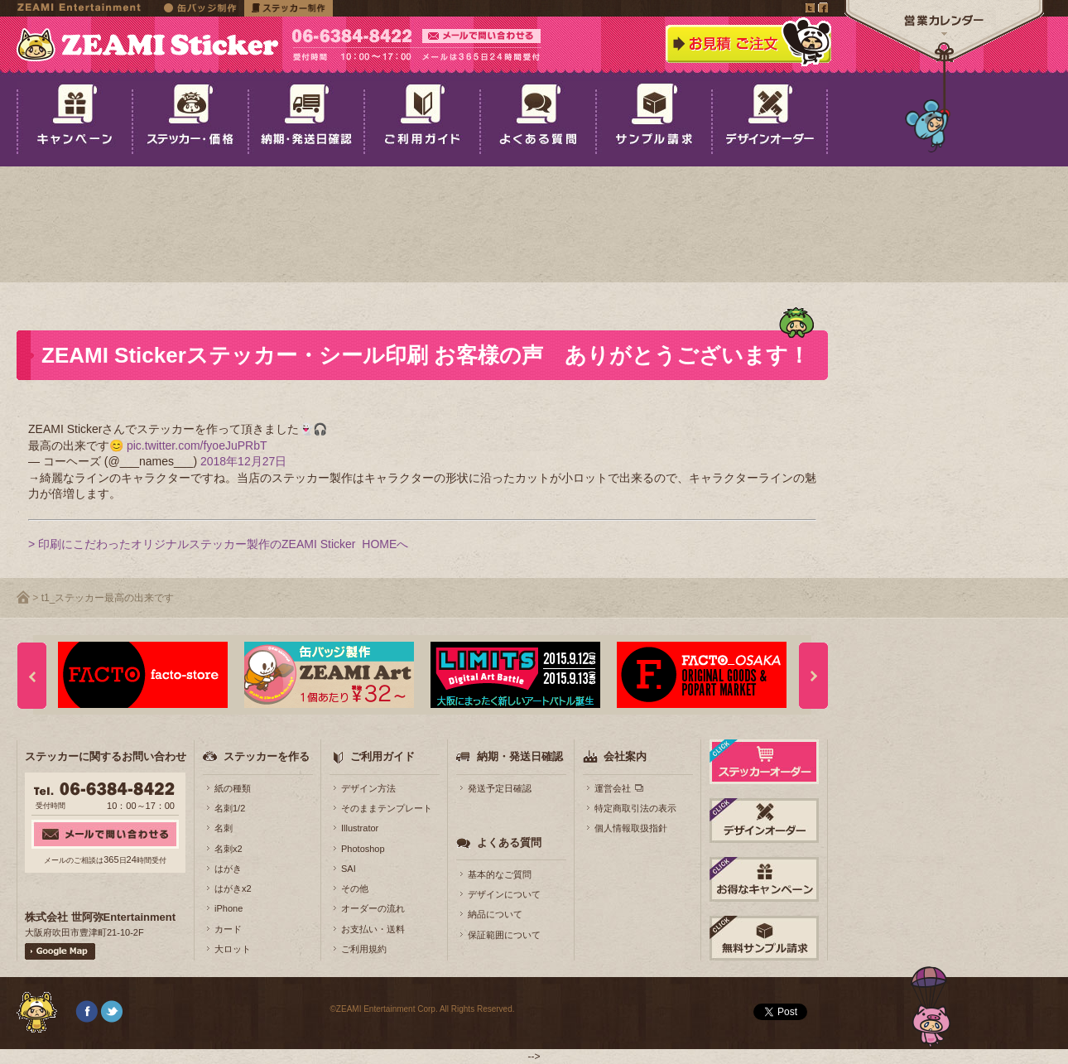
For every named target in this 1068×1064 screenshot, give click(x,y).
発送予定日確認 (500, 788)
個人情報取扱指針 (630, 828)
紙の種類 (232, 788)
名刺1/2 (229, 808)
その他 (354, 888)
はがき (228, 869)
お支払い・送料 (373, 929)
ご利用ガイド (382, 756)
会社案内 (625, 756)
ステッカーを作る (267, 756)
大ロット (232, 949)
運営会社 (612, 788)
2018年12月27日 (243, 461)
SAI (348, 869)
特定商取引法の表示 (635, 808)
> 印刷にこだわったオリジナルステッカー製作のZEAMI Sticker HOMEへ (218, 544)
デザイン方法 (368, 788)
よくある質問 (509, 842)
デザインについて (504, 894)
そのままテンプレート (386, 808)
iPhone (228, 908)
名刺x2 (228, 849)
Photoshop (363, 849)
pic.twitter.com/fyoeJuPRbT (197, 445)
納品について (495, 914)
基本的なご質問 (500, 874)
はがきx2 (233, 888)
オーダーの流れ (373, 908)
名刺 (223, 828)
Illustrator (359, 828)
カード (228, 929)
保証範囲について (504, 935)
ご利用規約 (364, 949)
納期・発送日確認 (520, 756)
